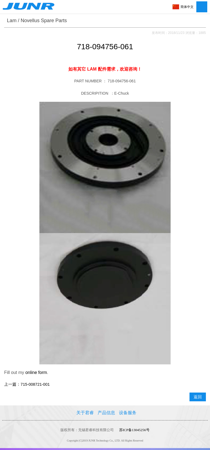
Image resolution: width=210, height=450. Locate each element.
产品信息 (106, 412)
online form (36, 372)
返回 (198, 397)
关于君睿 (85, 412)
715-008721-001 (35, 384)
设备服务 (127, 412)
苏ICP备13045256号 (134, 430)
